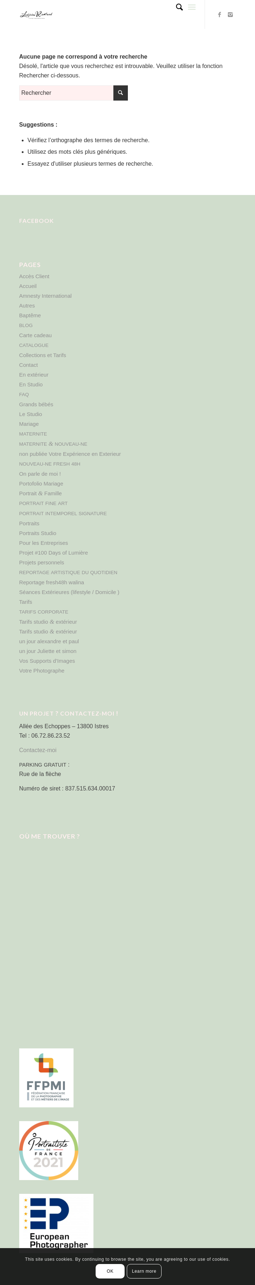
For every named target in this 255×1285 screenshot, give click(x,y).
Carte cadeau (35, 335)
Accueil (28, 286)
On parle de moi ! (40, 474)
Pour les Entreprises (43, 543)
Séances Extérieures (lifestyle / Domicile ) (69, 592)
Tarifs (25, 602)
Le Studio (30, 414)
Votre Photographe (41, 670)
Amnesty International (45, 296)
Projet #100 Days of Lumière (53, 553)
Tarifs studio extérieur (48, 622)
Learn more (144, 1271)
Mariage (29, 424)
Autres (27, 305)
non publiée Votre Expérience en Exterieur (70, 454)
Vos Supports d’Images (47, 661)
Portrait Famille (40, 493)
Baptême (30, 315)
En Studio (31, 384)
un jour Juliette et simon (47, 651)
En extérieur (34, 375)
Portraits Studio (38, 533)
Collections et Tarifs (42, 355)
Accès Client (34, 276)
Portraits (29, 523)
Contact (28, 365)
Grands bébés (36, 404)
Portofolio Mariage (41, 483)
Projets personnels (41, 562)
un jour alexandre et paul (49, 641)
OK (110, 1271)
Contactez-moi (38, 750)
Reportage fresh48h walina (51, 582)
